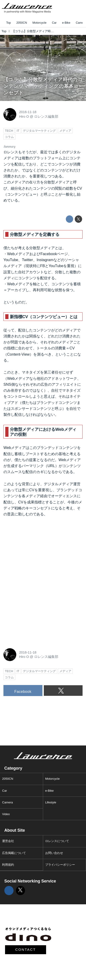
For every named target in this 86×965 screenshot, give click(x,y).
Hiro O (24, 116)
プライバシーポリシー (60, 864)
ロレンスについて (57, 841)
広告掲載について (14, 853)
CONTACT (25, 949)
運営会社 (8, 841)
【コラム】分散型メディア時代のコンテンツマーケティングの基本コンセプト (43, 86)
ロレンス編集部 (46, 116)
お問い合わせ (54, 853)
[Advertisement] (37, 552)
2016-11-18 (27, 112)
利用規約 (8, 864)
